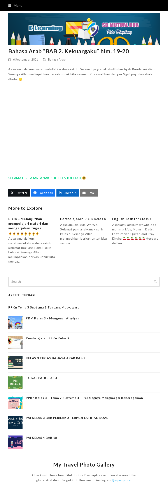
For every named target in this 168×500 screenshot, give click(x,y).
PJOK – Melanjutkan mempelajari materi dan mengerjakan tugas (28, 223)
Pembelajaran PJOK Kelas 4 (83, 219)
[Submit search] (155, 282)
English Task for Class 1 (132, 219)
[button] (15, 5)
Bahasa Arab (57, 59)
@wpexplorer (122, 480)
